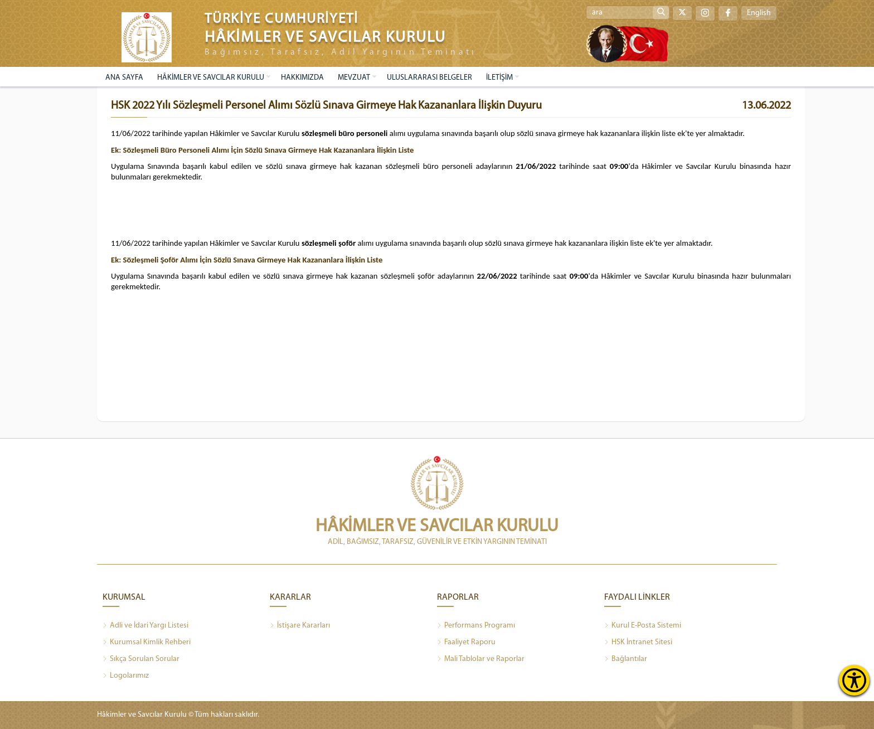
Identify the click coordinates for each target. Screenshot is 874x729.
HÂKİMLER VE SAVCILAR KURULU (210, 78)
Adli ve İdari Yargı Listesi (145, 626)
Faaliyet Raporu (466, 642)
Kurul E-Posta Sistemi (642, 626)
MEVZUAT (354, 78)
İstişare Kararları (300, 626)
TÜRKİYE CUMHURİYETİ (281, 19)
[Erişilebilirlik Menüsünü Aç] (854, 680)
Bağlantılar (625, 659)
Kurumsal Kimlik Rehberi (147, 642)
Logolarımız (126, 676)
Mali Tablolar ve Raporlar (481, 659)
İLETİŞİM (499, 78)
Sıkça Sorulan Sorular (141, 659)
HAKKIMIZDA (302, 78)
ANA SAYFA (124, 78)
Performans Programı (476, 626)
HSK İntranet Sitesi (638, 642)
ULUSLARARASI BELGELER (429, 78)
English (759, 13)
